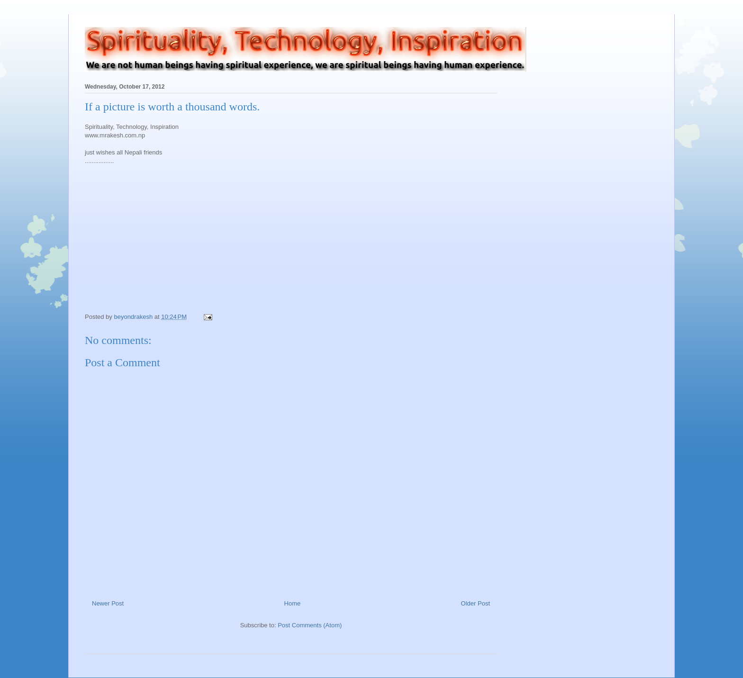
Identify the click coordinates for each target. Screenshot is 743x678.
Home (292, 603)
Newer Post (108, 603)
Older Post (475, 603)
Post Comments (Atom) (310, 625)
